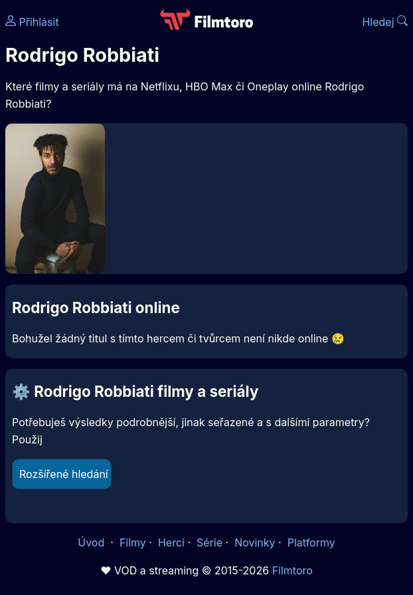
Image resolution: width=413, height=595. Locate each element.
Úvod (92, 542)
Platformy (311, 542)
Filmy (133, 542)
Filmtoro (292, 570)
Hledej (385, 22)
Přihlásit (32, 22)
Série (209, 542)
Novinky (254, 542)
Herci (171, 542)
